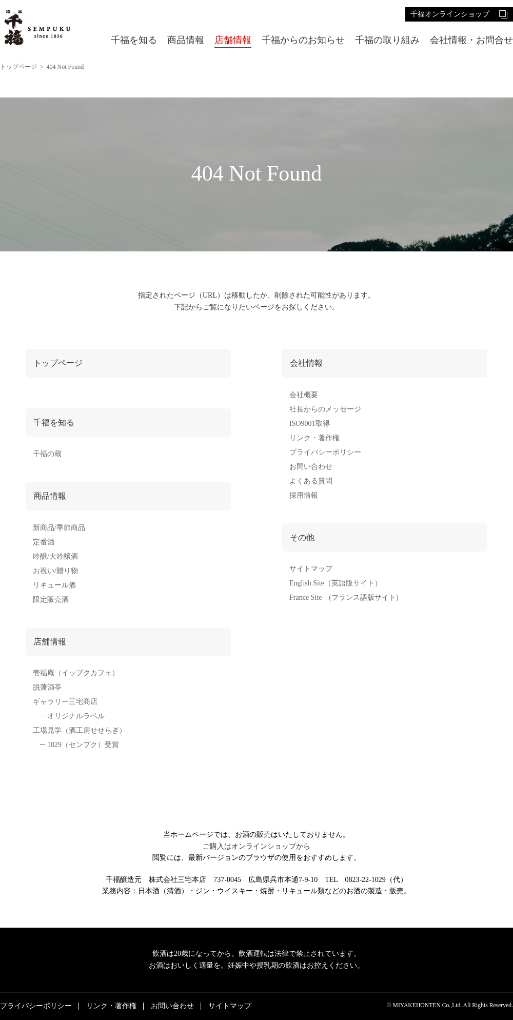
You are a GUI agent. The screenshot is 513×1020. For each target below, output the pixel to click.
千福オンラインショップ (449, 14)
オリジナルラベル (76, 716)
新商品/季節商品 (59, 528)
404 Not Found (65, 66)
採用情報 (303, 495)
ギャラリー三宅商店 (65, 701)
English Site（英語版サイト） (335, 583)
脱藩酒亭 (47, 687)
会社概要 (303, 395)
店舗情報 (232, 40)
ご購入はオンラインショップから (256, 846)
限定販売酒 (51, 599)
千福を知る (134, 40)
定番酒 (43, 542)
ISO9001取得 (309, 423)
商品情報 (185, 40)
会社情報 (306, 363)
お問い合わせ (310, 466)
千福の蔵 (47, 454)
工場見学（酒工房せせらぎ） (79, 730)
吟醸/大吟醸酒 (55, 556)
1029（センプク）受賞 (83, 745)
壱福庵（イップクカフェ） (76, 673)
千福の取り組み (387, 40)
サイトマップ (310, 569)
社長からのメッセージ (325, 409)
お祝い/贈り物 (55, 571)
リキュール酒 (54, 585)
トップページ (18, 66)
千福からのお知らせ (303, 40)
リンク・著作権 (314, 438)
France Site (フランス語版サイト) (344, 597)
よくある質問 (310, 481)
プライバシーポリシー (325, 452)
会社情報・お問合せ (471, 40)
